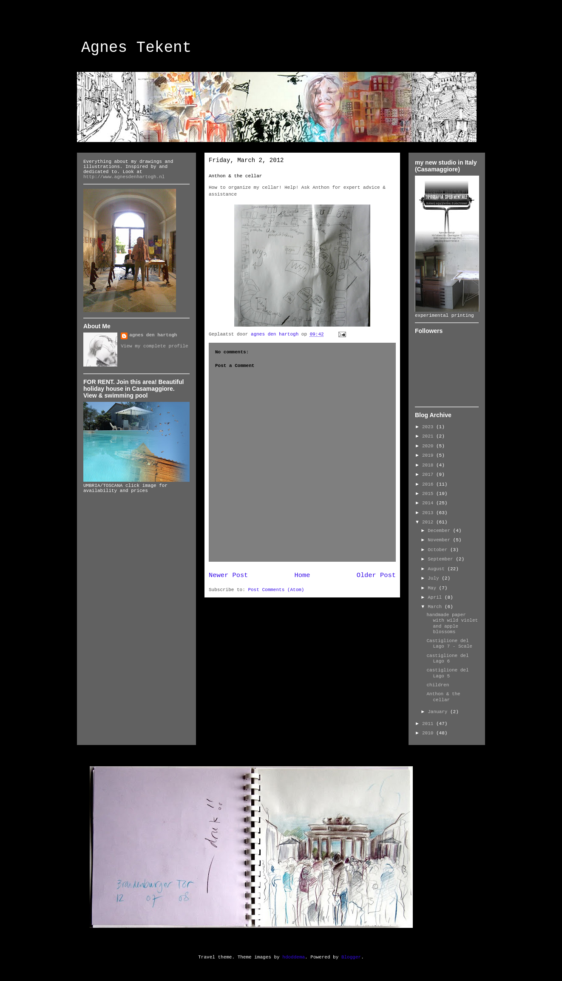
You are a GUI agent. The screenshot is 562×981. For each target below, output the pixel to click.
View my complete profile (154, 346)
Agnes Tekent (136, 48)
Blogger (351, 957)
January (439, 711)
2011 (429, 723)
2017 (429, 474)
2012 (429, 522)
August (437, 569)
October (439, 549)
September (442, 559)
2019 (429, 455)
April (436, 597)
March (436, 606)
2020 (429, 446)
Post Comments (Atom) (276, 589)
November (440, 540)
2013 (429, 512)
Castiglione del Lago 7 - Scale (449, 643)
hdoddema (293, 957)
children (437, 685)
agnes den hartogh (153, 335)
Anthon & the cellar (235, 176)
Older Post (376, 575)
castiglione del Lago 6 (447, 658)
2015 (429, 493)
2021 (429, 436)
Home (302, 575)
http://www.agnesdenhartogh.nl (124, 176)
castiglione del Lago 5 (447, 673)
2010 (429, 733)
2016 (429, 484)
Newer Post (228, 575)
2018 (429, 465)
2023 (429, 426)
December (440, 530)
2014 (429, 503)
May (433, 588)
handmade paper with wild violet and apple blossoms (452, 623)
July (435, 578)
